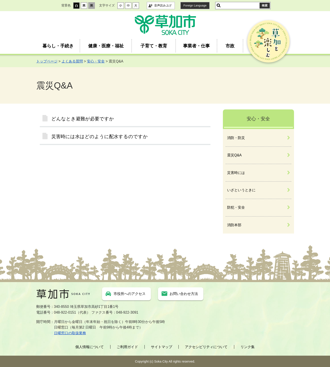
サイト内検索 (218, 5)
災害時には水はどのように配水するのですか (99, 136)
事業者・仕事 (196, 45)
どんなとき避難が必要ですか (82, 118)
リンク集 (247, 347)
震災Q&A (234, 155)
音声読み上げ (163, 5)
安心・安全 (96, 61)
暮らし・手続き (58, 45)
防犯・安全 (236, 207)
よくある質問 (72, 61)
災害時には (236, 173)
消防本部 (234, 225)
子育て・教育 (153, 45)
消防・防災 (236, 138)
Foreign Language (195, 5)
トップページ (47, 61)
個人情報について (89, 347)
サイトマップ (161, 347)
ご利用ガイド (127, 347)
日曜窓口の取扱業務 (70, 333)
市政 (230, 45)
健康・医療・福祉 (106, 45)
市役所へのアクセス (130, 294)
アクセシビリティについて (206, 347)
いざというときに (241, 190)
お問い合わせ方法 (184, 294)
